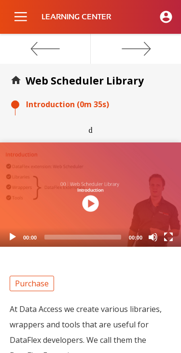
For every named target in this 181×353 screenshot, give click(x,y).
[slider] (82, 237)
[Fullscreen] (168, 237)
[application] (90, 194)
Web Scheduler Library (85, 80)
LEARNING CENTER (76, 17)
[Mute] (153, 237)
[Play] (12, 237)
